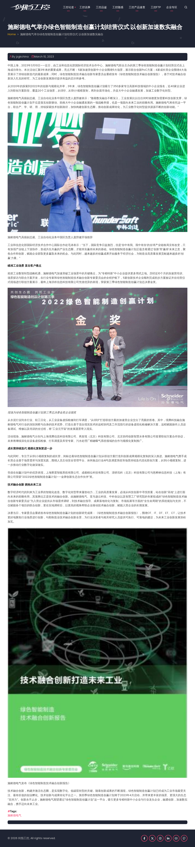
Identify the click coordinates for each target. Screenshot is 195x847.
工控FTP (156, 7)
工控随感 (117, 7)
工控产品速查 (137, 7)
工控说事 (84, 7)
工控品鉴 (101, 7)
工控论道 (68, 7)
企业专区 (171, 7)
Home (12, 34)
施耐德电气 (14, 815)
